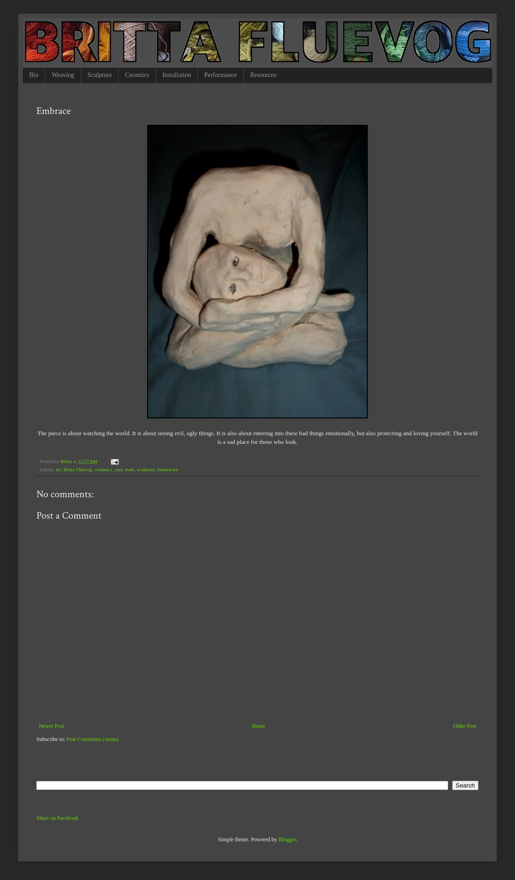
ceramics (103, 469)
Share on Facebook (57, 818)
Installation (176, 75)
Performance (220, 75)
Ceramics (137, 75)
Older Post (464, 726)
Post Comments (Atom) (92, 739)
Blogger (287, 839)
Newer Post (51, 726)
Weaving (63, 75)
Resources (263, 75)
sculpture (146, 469)
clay (118, 469)
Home (258, 726)
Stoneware (167, 469)
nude (129, 469)
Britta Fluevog (77, 469)
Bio (33, 75)
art (58, 469)
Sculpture (100, 75)
